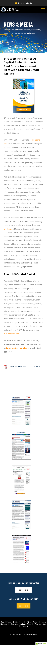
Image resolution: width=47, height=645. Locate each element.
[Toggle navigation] (43, 9)
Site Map (19, 622)
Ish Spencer (8, 229)
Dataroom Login (23, 3)
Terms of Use (40, 624)
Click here (23, 589)
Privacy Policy (32, 622)
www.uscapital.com (11, 333)
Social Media (6, 622)
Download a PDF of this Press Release (24, 366)
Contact (25, 626)
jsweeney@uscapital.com (17, 348)
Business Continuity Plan (21, 624)
